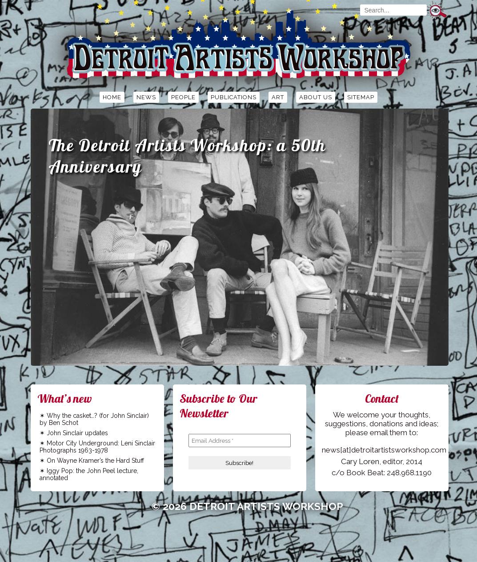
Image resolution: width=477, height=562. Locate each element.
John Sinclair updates (77, 433)
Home (112, 97)
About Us (315, 97)
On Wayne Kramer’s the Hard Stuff (95, 460)
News (146, 97)
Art (278, 97)
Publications (234, 97)
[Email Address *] (239, 440)
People (183, 97)
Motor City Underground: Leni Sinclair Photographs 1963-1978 (97, 447)
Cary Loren (360, 461)
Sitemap (360, 97)
